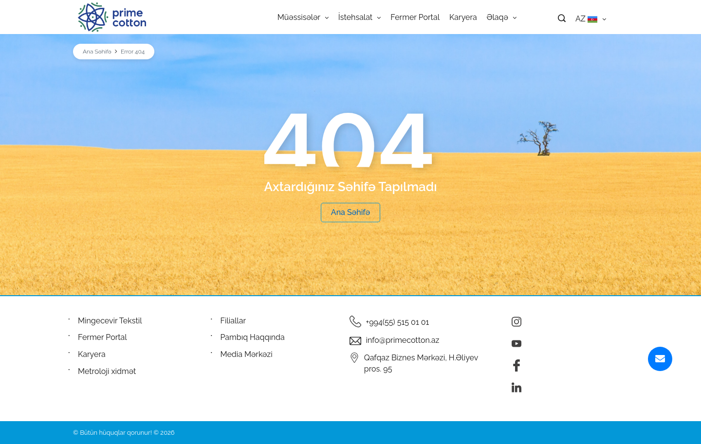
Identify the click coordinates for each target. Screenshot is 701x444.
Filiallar (233, 320)
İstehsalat (359, 17)
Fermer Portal (415, 17)
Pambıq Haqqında (253, 337)
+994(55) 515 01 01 (397, 322)
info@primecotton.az (403, 340)
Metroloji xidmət (107, 371)
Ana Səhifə (97, 51)
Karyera (463, 17)
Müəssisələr (303, 17)
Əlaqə (502, 17)
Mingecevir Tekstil (110, 320)
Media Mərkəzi (247, 354)
